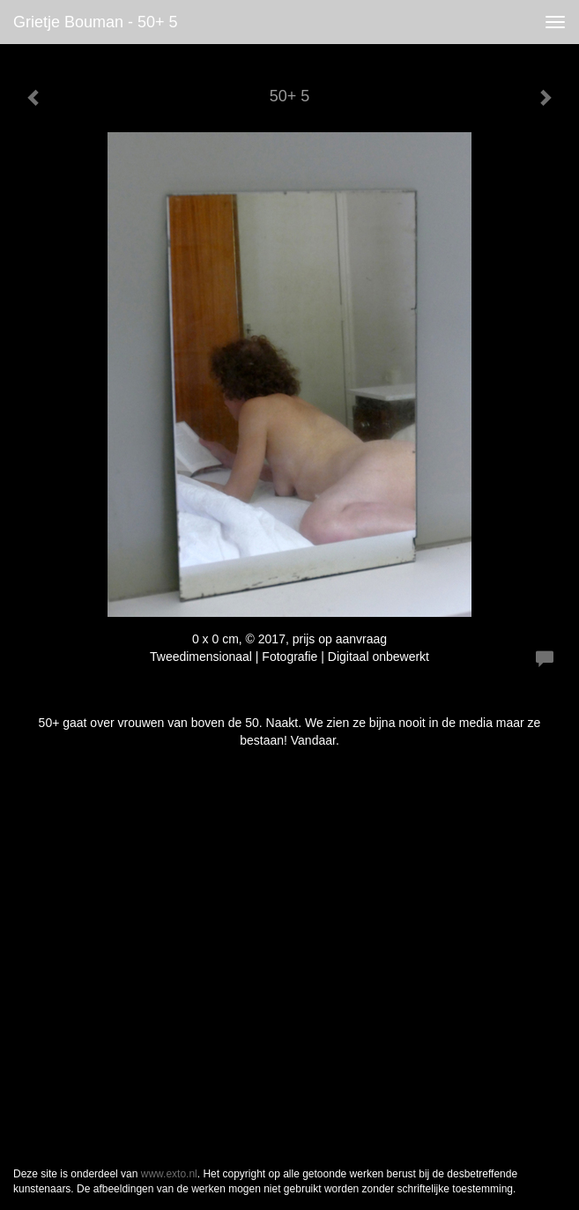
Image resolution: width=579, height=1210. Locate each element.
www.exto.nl (169, 1174)
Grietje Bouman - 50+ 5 (95, 22)
